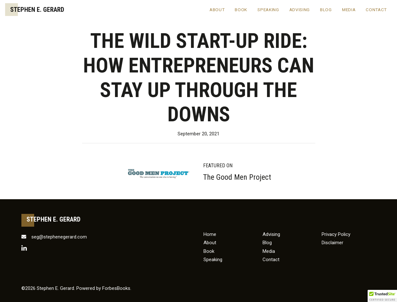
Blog (326, 9)
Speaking (268, 9)
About (217, 9)
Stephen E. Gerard (37, 9)
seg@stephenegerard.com (54, 237)
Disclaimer (332, 242)
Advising (299, 9)
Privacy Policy (336, 234)
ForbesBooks (116, 288)
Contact (376, 9)
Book (241, 9)
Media (348, 9)
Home (209, 234)
